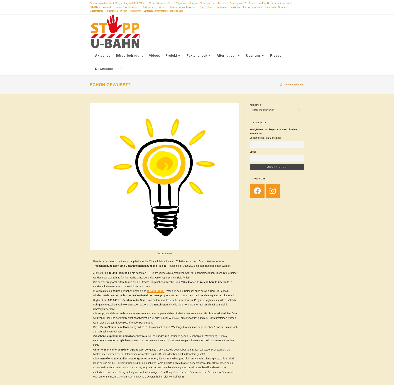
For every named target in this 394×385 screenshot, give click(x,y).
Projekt (123, 11)
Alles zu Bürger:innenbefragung (183, 3)
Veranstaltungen (157, 3)
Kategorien (255, 105)
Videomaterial (96, 11)
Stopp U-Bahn (206, 7)
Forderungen (222, 7)
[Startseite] (281, 85)
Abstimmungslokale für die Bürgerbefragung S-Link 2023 (118, 3)
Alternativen (135, 11)
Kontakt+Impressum (252, 7)
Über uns (282, 7)
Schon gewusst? (238, 3)
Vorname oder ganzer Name (265, 138)
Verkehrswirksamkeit (281, 3)
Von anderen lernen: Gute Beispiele (121, 7)
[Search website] (120, 69)
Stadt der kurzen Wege (155, 7)
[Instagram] (273, 191)
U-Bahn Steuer (155, 291)
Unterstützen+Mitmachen (156, 11)
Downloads (270, 7)
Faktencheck (112, 11)
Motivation (236, 7)
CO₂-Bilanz (95, 7)
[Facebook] (257, 191)
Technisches (207, 3)
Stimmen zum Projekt (258, 3)
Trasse (222, 3)
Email (253, 152)
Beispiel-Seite (176, 11)
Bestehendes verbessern (183, 7)
